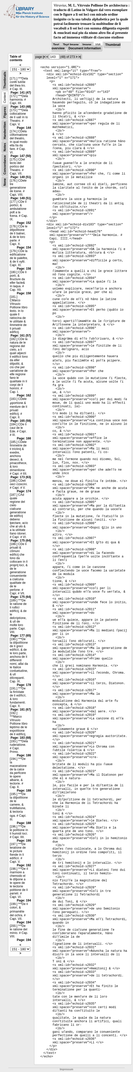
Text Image (71, 45)
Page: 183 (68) (21, 737)
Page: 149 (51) (21, 177)
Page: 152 (24, 223)
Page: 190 (24, 840)
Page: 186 (24, 755)
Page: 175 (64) (21, 540)
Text (56, 45)
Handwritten (5, 130)
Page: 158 (24, 293)
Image (86, 45)
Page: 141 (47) (21, 92)
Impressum (66, 1069)
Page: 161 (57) (21, 335)
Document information (85, 48)
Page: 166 (24, 438)
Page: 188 (24, 790)
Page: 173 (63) (21, 477)
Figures (5, 112)
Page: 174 (24, 491)
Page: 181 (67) (21, 709)
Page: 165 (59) (21, 421)
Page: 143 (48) (21, 106)
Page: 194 (24, 900)
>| (79, 57)
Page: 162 (24, 395)
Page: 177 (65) (21, 635)
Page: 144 (24, 128)
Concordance (5, 164)
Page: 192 (24, 865)
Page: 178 (24, 685)
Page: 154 (24, 247)
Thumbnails (5, 79)
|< (44, 57)
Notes (5, 147)
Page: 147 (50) (21, 156)
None (5, 182)
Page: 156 (24, 268)
